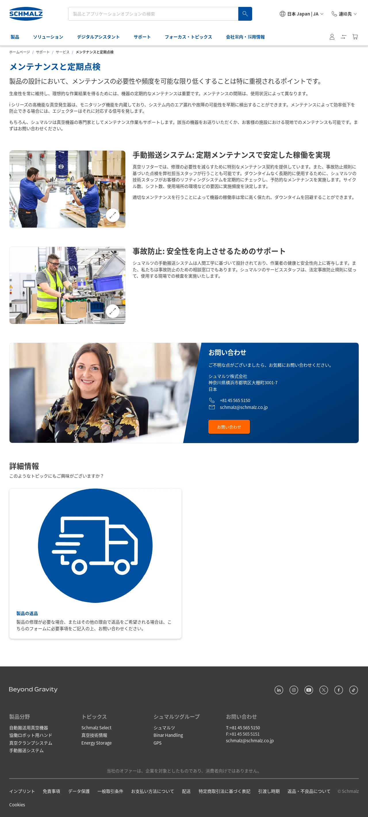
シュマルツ (164, 727)
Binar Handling (168, 735)
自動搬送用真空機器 (28, 727)
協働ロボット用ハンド (30, 735)
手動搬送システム (26, 750)
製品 (18, 37)
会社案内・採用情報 (248, 37)
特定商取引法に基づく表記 (224, 791)
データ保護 (79, 791)
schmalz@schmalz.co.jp (250, 740)
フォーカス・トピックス (191, 37)
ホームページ (19, 51)
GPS (158, 743)
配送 (186, 791)
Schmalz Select (96, 727)
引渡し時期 (269, 791)
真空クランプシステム (30, 743)
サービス (63, 51)
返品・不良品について (309, 791)
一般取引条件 (110, 791)
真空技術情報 (94, 735)
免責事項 (51, 791)
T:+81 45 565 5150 (243, 727)
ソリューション (51, 37)
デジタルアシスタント (101, 37)
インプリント (22, 791)
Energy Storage (96, 743)
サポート (145, 37)
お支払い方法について (152, 791)
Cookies (17, 804)
